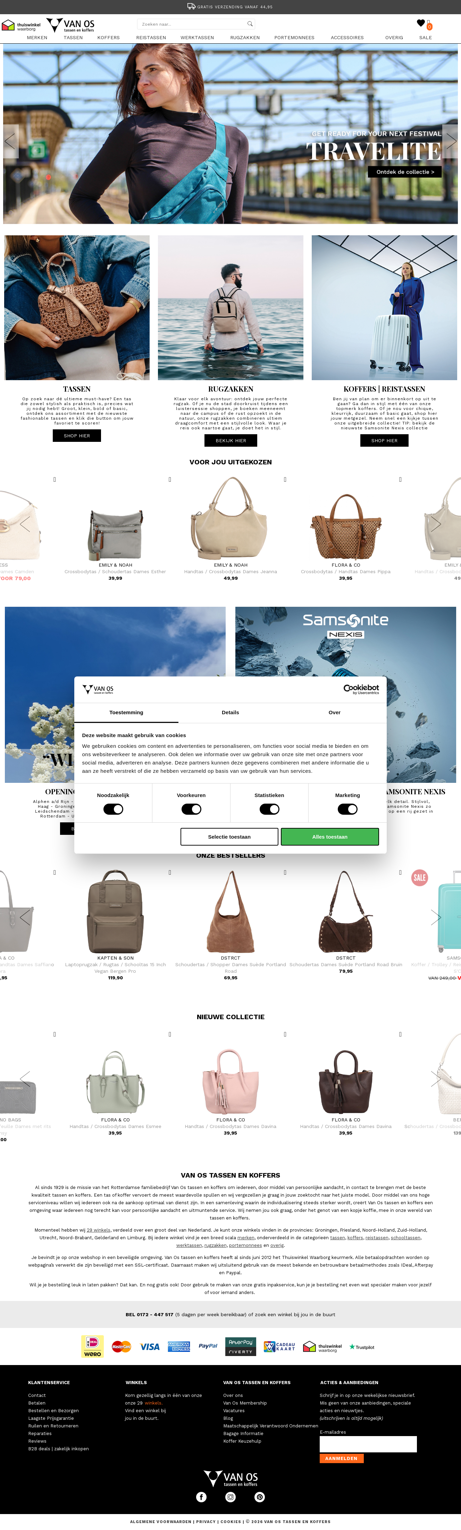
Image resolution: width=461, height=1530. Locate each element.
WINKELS (136, 1382)
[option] (230, 6)
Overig (394, 37)
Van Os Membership (245, 1403)
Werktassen (197, 37)
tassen (337, 1237)
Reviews (37, 1441)
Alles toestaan (330, 837)
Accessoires (347, 37)
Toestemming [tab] (126, 712)
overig (277, 1245)
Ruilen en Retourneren (53, 1425)
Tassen (73, 37)
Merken (37, 37)
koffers (355, 1237)
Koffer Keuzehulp (242, 1441)
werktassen (189, 1245)
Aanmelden (341, 1458)
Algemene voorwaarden (161, 1522)
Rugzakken (245, 37)
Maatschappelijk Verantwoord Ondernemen (270, 1425)
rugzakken (215, 1245)
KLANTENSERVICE (49, 1382)
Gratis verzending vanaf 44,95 (229, 7)
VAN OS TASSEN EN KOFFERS (257, 1382)
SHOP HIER (77, 435)
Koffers (108, 37)
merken (245, 1237)
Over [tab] (335, 712)
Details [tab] (230, 712)
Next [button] (451, 141)
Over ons (233, 1395)
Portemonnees (294, 37)
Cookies (230, 1522)
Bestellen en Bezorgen (53, 1410)
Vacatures (234, 1410)
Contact (37, 1395)
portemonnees (245, 1245)
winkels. (154, 1403)
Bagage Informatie (243, 1433)
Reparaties (40, 1433)
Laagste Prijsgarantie (51, 1418)
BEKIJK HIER (231, 440)
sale (425, 37)
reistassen (377, 1237)
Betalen (36, 1403)
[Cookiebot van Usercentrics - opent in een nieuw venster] (348, 689)
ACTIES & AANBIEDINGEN (349, 1382)
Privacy (206, 1522)
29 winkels (98, 1230)
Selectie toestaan (229, 837)
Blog (228, 1418)
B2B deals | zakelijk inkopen (58, 1448)
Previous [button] (9, 141)
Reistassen (151, 37)
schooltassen (405, 1237)
